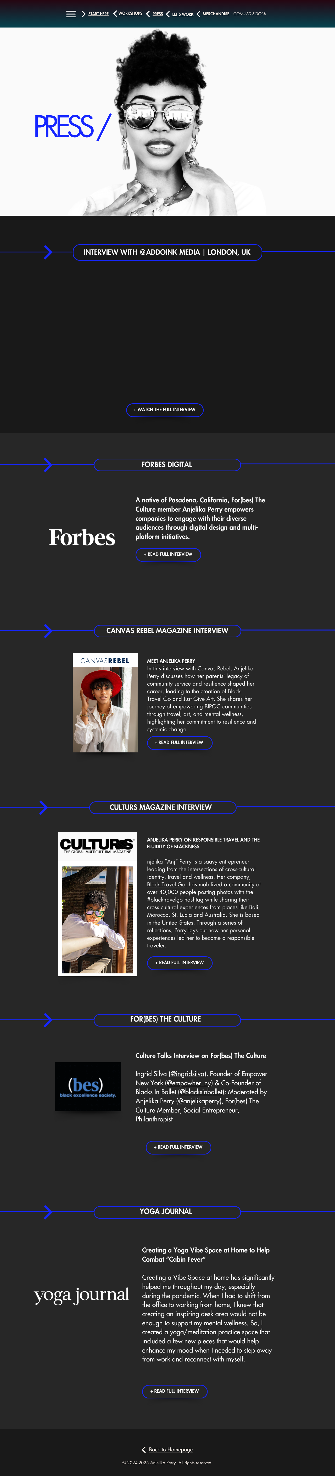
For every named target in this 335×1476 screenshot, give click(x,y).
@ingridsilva (187, 1074)
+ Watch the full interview (164, 410)
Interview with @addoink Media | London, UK (167, 252)
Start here (98, 14)
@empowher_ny (189, 1083)
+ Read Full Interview (168, 554)
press (158, 14)
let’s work (182, 15)
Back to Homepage (171, 1449)
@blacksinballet (201, 1092)
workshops (130, 13)
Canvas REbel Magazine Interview (167, 630)
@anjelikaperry (199, 1101)
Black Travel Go (166, 884)
